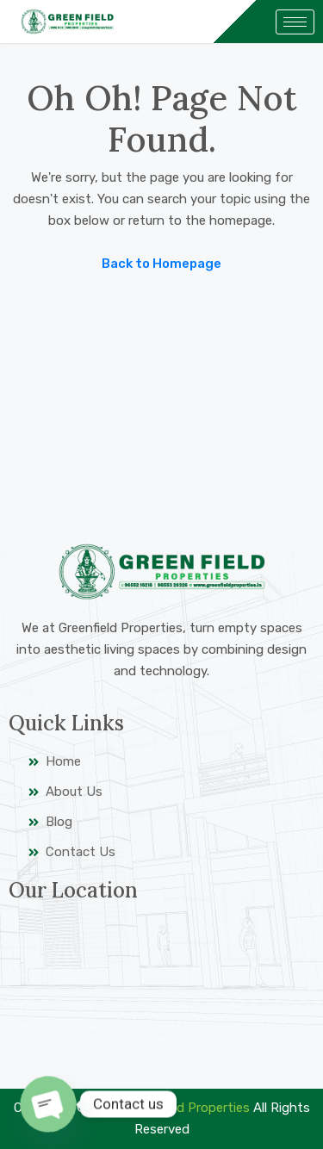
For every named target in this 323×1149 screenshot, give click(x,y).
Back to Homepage (161, 263)
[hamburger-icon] (295, 21)
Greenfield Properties (188, 1107)
